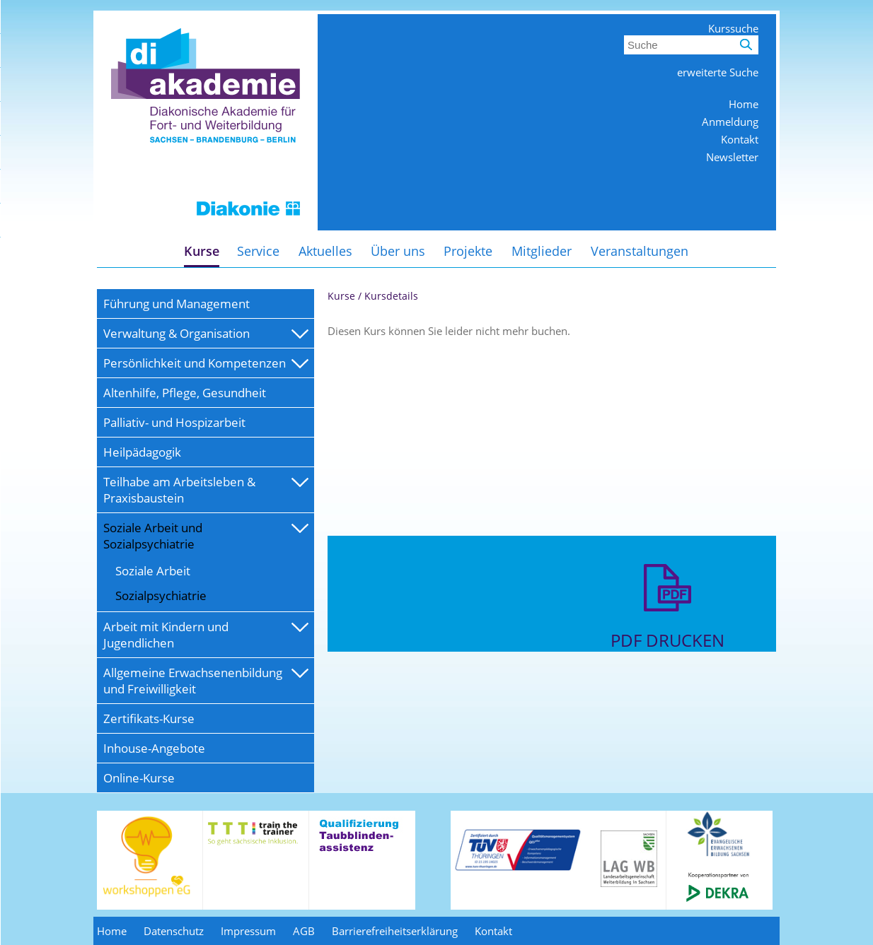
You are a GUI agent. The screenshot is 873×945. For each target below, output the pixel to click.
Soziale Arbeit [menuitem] (152, 571)
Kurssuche (733, 28)
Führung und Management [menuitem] (176, 303)
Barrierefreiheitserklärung (395, 931)
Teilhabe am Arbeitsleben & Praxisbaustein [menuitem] (179, 490)
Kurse (341, 296)
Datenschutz (174, 931)
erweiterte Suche (717, 72)
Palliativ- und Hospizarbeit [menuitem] (174, 422)
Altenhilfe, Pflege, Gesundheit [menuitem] (184, 393)
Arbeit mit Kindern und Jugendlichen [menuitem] (166, 634)
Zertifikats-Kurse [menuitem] (149, 718)
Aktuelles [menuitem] (325, 250)
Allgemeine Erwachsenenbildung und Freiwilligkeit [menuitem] (192, 680)
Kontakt (739, 139)
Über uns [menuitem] (398, 250)
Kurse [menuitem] (201, 250)
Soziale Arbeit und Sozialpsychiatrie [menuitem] (152, 536)
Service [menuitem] (258, 250)
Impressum (248, 931)
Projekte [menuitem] (468, 250)
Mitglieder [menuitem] (541, 250)
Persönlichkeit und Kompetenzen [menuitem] (194, 363)
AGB (304, 931)
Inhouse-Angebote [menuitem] (154, 748)
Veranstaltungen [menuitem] (639, 250)
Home (743, 104)
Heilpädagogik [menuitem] (142, 452)
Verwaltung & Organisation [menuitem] (176, 333)
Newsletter (732, 157)
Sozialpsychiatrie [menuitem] (161, 595)
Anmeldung (730, 122)
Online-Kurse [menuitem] (139, 778)
